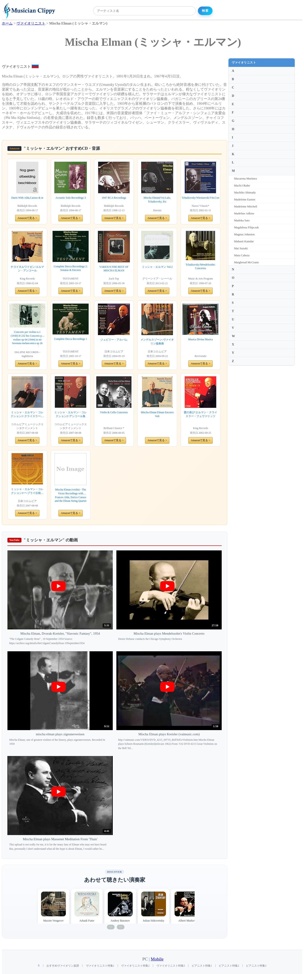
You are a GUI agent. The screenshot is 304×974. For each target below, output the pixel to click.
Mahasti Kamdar (244, 241)
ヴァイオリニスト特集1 (100, 965)
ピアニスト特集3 (256, 965)
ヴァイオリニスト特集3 (171, 965)
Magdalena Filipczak (246, 227)
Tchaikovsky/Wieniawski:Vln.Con (200, 197)
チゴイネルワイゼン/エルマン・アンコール (27, 268)
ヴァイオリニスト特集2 (135, 965)
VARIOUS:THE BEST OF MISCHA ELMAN (114, 268)
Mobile (157, 959)
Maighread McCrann (246, 262)
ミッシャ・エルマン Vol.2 (157, 266)
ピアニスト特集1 (202, 965)
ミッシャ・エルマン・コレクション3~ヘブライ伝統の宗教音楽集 (27, 491)
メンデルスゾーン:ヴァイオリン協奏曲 (157, 341)
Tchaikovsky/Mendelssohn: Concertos (200, 266)
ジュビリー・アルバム (113, 339)
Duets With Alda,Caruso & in (27, 197)
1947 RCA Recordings (114, 197)
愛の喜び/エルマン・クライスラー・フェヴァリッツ (200, 414)
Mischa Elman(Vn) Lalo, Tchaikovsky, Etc (157, 199)
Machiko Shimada (245, 192)
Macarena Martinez (245, 178)
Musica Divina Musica (200, 339)
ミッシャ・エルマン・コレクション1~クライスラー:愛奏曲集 (27, 414)
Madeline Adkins (244, 213)
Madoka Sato (242, 220)
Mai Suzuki (241, 248)
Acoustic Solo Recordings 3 (70, 197)
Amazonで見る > (27, 218)
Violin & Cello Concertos (114, 412)
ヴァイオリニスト (244, 62)
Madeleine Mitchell (245, 206)
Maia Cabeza (241, 255)
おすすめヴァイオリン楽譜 (62, 965)
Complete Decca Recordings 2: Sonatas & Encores (71, 268)
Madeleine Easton (244, 199)
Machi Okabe (242, 185)
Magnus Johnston (244, 234)
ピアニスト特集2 (229, 965)
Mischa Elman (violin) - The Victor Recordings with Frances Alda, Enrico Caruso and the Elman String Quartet (71, 495)
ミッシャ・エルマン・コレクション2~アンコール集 (70, 414)
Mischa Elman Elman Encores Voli (157, 414)
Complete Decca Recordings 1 (70, 339)
